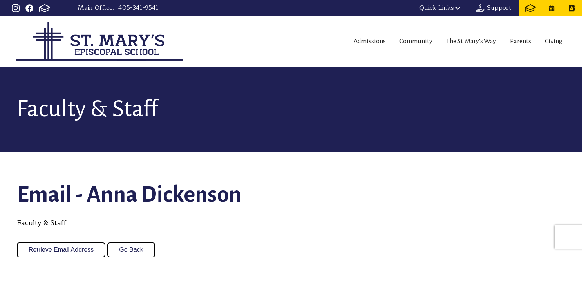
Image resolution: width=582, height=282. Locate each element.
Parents (515, 41)
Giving (554, 41)
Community (399, 41)
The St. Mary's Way (460, 41)
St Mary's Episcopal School (99, 41)
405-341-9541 (138, 8)
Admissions (347, 41)
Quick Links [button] (439, 8)
